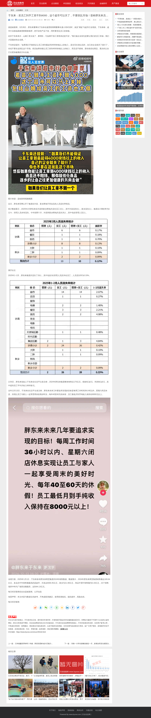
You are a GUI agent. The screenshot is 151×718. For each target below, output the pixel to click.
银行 (141, 122)
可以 (132, 115)
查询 (122, 126)
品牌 (137, 126)
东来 (82, 20)
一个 (136, 122)
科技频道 (67, 3)
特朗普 (125, 122)
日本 (139, 133)
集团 (131, 119)
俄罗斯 (128, 133)
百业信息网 (86, 714)
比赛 (117, 133)
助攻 (122, 130)
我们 (117, 119)
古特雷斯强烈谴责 (123, 31)
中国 (117, 115)
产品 (117, 126)
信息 (131, 122)
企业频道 (55, 3)
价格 (122, 133)
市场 (137, 130)
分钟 (132, 130)
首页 (33, 3)
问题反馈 (89, 710)
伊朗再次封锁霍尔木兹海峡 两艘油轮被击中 (133, 43)
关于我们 (52, 710)
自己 (141, 119)
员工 (100, 20)
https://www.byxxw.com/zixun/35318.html (31, 632)
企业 (137, 115)
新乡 (94, 20)
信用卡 (118, 122)
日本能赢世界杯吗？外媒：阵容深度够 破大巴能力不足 (35, 643)
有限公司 (124, 119)
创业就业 (79, 3)
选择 (127, 130)
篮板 (127, 126)
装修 (136, 119)
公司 (122, 115)
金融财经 (103, 3)
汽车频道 (91, 3)
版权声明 (61, 710)
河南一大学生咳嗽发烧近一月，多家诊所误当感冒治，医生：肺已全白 (96, 643)
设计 (132, 126)
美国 (127, 115)
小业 (11, 20)
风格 (117, 130)
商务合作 (80, 710)
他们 (134, 133)
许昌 (88, 20)
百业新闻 (43, 3)
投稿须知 (71, 710)
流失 (106, 20)
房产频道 (115, 3)
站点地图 (98, 710)
